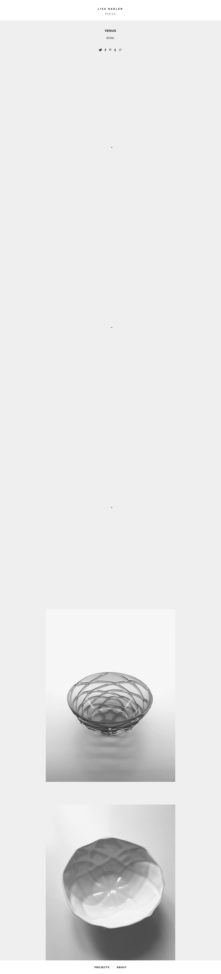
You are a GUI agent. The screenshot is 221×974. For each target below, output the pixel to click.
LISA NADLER (110, 9)
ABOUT (122, 967)
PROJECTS (101, 967)
